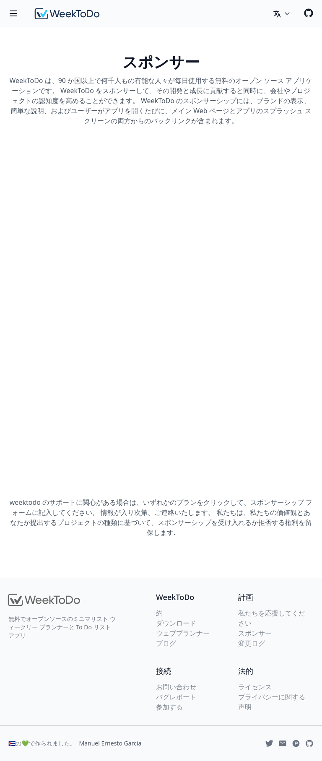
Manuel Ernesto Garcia (110, 743)
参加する (169, 707)
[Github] (309, 13)
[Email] (282, 743)
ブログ (166, 643)
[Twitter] (269, 743)
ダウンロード (176, 623)
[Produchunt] (296, 743)
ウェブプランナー (183, 633)
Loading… (161, 309)
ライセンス (255, 686)
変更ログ (251, 643)
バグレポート (176, 696)
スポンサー (255, 633)
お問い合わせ (176, 686)
